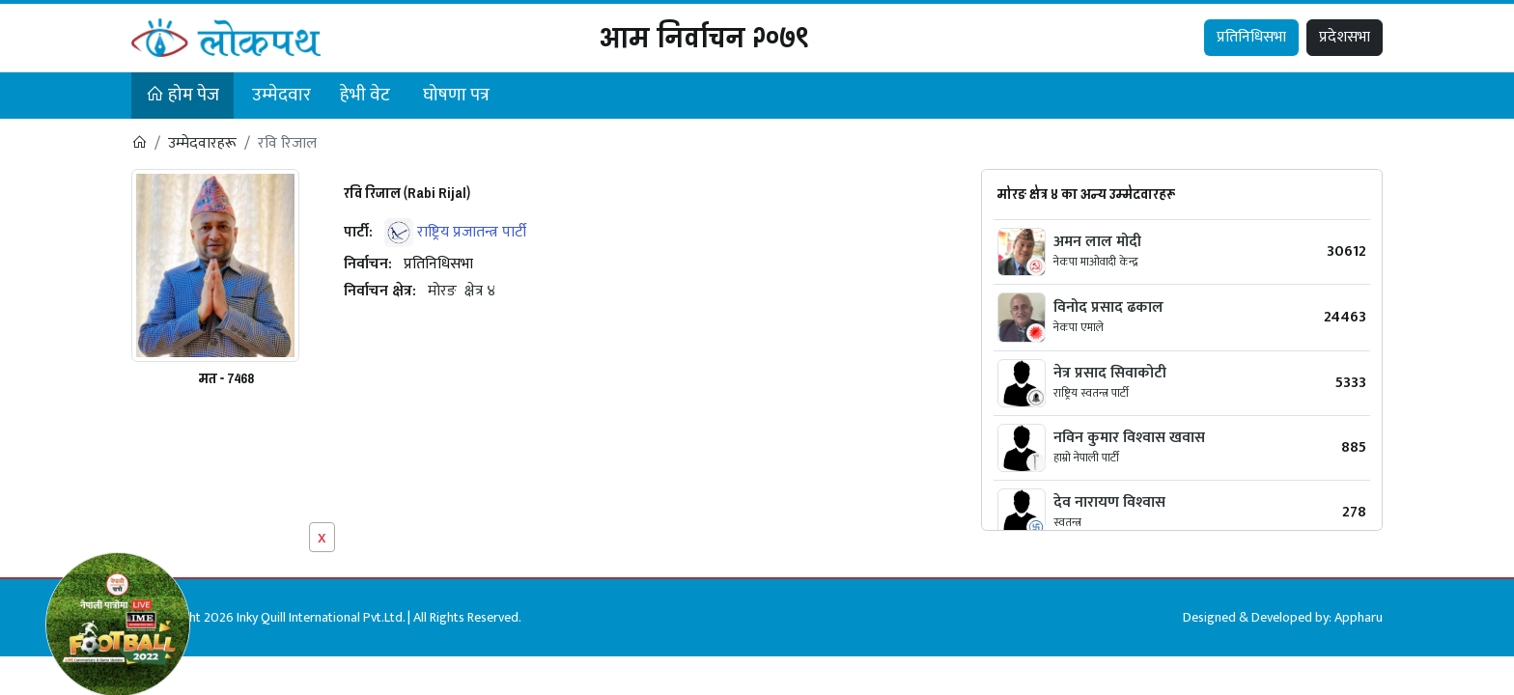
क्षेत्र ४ (479, 291)
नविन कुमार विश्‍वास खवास (1129, 438)
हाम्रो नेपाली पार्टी (1086, 457)
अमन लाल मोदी (1097, 242)
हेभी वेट (365, 95)
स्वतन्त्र (1067, 522)
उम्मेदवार (281, 95)
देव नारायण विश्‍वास (1109, 502)
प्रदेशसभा (1344, 37)
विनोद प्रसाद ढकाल (1108, 307)
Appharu (1358, 617)
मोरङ (442, 291)
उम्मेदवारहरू (202, 143)
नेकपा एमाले (1078, 327)
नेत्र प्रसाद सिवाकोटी (1109, 373)
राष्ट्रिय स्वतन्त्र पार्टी (1091, 393)
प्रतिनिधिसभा (1251, 37)
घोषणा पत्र (456, 95)
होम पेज (182, 95)
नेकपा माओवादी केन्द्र (1095, 261)
